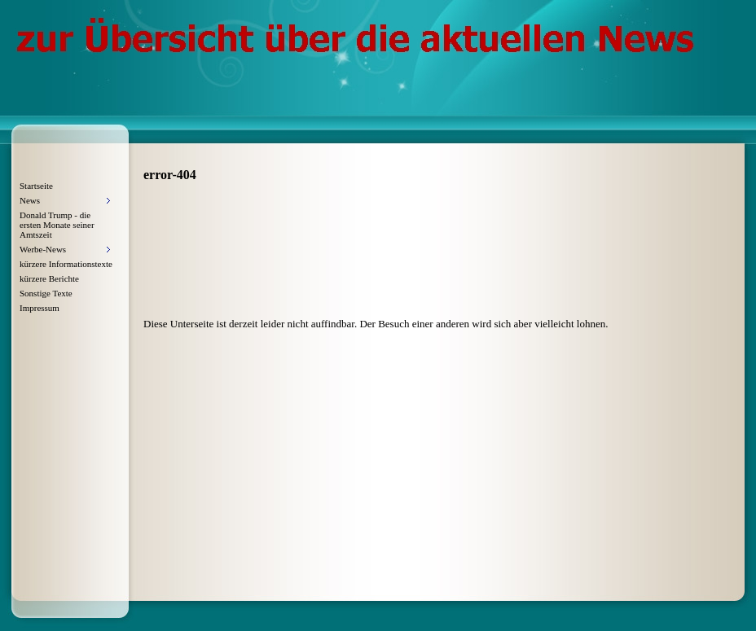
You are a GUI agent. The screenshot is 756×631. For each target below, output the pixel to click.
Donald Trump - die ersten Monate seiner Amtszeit (57, 224)
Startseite (36, 186)
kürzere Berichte (49, 278)
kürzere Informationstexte (66, 264)
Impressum (39, 308)
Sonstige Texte (46, 293)
